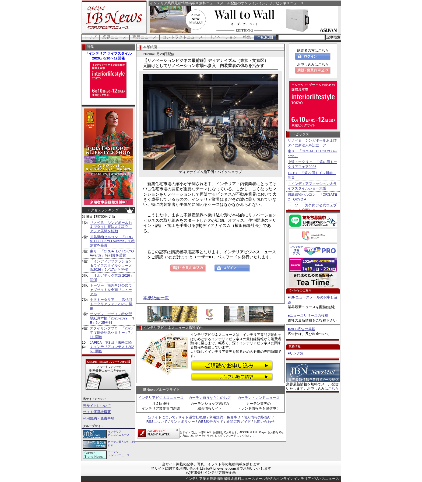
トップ (90, 37)
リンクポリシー (182, 422)
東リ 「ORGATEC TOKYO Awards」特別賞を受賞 (112, 253)
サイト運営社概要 (97, 412)
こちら (333, 388)
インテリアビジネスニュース (161, 398)
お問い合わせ (264, 422)
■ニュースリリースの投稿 (308, 316)
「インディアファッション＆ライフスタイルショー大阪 (312, 186)
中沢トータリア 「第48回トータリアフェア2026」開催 (111, 304)
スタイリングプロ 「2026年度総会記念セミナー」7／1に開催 (112, 332)
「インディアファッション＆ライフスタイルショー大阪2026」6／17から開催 (111, 265)
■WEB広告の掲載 (301, 329)
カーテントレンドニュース (259, 398)
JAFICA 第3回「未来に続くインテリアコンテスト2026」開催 (112, 346)
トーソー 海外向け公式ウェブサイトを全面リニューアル (111, 289)
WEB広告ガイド (210, 422)
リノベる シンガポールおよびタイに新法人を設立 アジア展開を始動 (111, 227)
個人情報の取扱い (258, 417)
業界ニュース (114, 37)
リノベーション (223, 37)
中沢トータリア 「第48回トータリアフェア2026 (312, 164)
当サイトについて (97, 406)
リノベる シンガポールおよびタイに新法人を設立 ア (312, 142)
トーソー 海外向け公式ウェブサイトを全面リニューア (312, 207)
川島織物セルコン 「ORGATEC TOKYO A (312, 196)
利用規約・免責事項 (98, 418)
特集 (247, 37)
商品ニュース (144, 37)
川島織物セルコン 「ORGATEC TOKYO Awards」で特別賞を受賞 (112, 241)
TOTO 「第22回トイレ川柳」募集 (312, 175)
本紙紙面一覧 (156, 297)
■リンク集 (296, 353)
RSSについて (157, 422)
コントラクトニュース (183, 37)
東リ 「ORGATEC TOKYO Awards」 (312, 153)
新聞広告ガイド (238, 422)
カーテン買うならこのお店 (210, 398)
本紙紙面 (265, 37)
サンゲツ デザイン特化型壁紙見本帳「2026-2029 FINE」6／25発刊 (112, 318)
